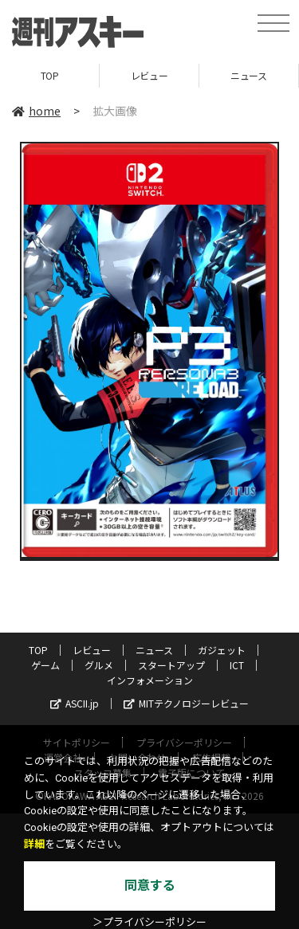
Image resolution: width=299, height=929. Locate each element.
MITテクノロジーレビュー (186, 703)
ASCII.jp (74, 703)
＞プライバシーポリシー (149, 922)
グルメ (99, 665)
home (36, 111)
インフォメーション (150, 680)
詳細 (34, 844)
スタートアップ (171, 665)
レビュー (149, 75)
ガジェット (222, 650)
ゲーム (45, 665)
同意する (149, 885)
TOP (50, 75)
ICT (237, 665)
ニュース (248, 75)
